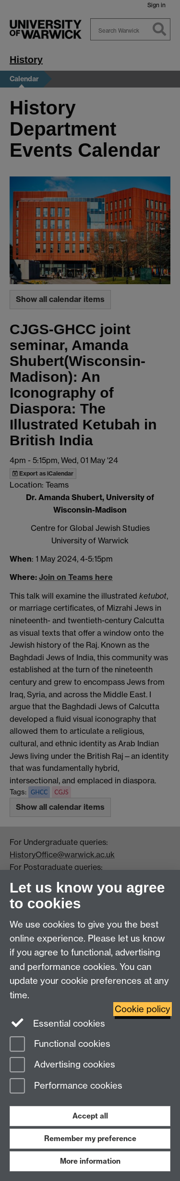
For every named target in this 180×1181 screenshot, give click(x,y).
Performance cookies (66, 1086)
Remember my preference (90, 1138)
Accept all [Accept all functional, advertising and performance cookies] (90, 1115)
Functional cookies (60, 1045)
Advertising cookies (62, 1065)
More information (90, 1161)
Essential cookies (57, 1023)
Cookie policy (142, 1009)
